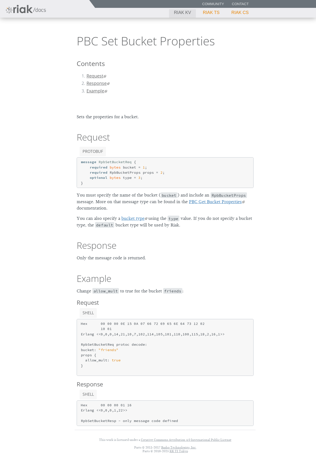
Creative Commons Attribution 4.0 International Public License (186, 440)
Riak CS (240, 12)
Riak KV (182, 12)
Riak (21, 40)
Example (95, 91)
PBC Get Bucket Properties (215, 201)
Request (94, 76)
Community (213, 4)
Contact (240, 4)
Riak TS (211, 12)
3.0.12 (49, 40)
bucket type (132, 218)
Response (96, 83)
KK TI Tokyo (179, 451)
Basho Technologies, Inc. (178, 447)
